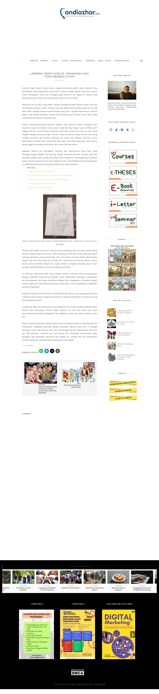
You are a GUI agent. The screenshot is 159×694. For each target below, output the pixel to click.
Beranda (34, 60)
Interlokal (77, 60)
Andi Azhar (99, 684)
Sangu (109, 60)
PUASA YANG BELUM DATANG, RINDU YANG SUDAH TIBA (50, 175)
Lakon (55, 60)
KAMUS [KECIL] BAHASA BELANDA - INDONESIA (124, 312)
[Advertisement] (79, 37)
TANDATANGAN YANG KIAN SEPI (41, 171)
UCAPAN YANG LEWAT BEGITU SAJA (42, 184)
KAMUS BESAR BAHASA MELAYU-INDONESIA (124, 334)
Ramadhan (30, 345)
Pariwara (91, 60)
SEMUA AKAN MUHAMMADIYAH (40, 188)
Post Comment (59, 80)
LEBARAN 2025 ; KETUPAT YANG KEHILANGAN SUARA (49, 180)
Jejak (100, 60)
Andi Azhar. (82, 684)
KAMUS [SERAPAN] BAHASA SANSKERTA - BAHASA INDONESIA (126, 357)
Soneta (65, 60)
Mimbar (45, 60)
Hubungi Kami (122, 60)
